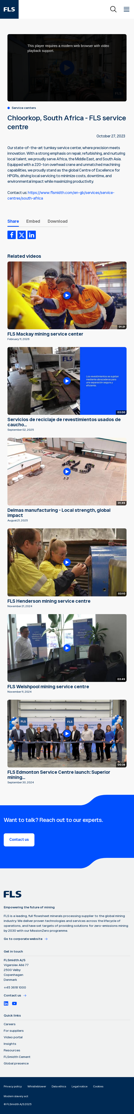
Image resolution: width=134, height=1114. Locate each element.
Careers (10, 1024)
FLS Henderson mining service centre (48, 601)
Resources (12, 1050)
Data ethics (59, 1086)
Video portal (13, 1037)
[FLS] (9, 9)
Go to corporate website (26, 939)
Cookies (98, 1086)
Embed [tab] (33, 221)
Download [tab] (58, 221)
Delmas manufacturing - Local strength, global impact (59, 513)
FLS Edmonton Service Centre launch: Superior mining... (58, 775)
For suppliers (14, 1031)
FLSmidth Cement (17, 1057)
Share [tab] (13, 221)
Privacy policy (13, 1086)
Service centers (24, 108)
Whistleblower (36, 1086)
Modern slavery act (16, 1096)
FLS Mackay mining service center (45, 334)
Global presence (16, 1063)
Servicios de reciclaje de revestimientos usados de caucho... (64, 422)
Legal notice (79, 1086)
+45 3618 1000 (15, 987)
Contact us (19, 839)
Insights (10, 1044)
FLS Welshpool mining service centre (48, 687)
